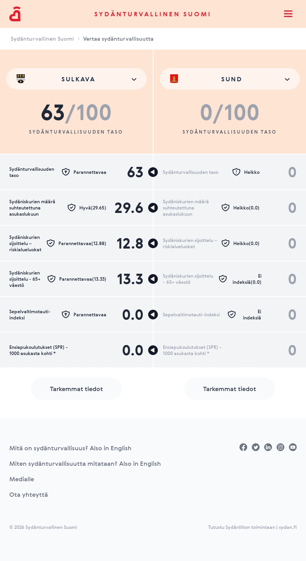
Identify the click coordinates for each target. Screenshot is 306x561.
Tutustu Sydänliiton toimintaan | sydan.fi (252, 527)
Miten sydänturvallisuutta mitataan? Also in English (85, 463)
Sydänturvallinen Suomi (153, 14)
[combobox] (76, 78)
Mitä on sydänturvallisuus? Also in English (70, 448)
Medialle (21, 479)
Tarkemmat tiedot (76, 388)
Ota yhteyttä (28, 494)
